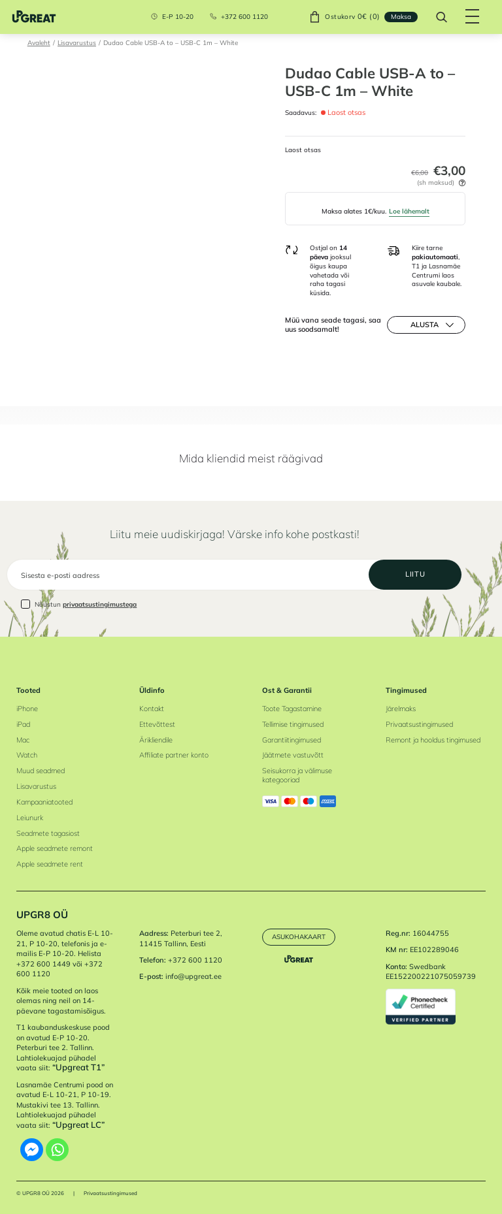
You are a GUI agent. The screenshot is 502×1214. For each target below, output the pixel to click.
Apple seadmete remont (54, 848)
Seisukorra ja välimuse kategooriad (297, 775)
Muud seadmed (40, 770)
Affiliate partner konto (174, 754)
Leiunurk (29, 817)
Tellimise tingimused (293, 724)
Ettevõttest (157, 724)
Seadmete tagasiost (48, 833)
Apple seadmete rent (49, 864)
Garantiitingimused (291, 739)
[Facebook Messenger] (31, 1149)
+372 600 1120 (244, 17)
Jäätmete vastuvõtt (293, 754)
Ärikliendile (156, 739)
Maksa (401, 16)
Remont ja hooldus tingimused (433, 739)
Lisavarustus (77, 42)
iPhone (27, 708)
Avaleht (38, 42)
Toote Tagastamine (292, 708)
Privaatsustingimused (419, 724)
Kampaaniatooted (44, 802)
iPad (23, 724)
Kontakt (151, 708)
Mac (22, 739)
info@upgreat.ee (193, 976)
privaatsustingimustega (100, 604)
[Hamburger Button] (473, 17)
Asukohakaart (299, 936)
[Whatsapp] (57, 1149)
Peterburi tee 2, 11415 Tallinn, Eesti (180, 938)
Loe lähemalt (409, 211)
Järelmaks (401, 708)
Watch (26, 754)
